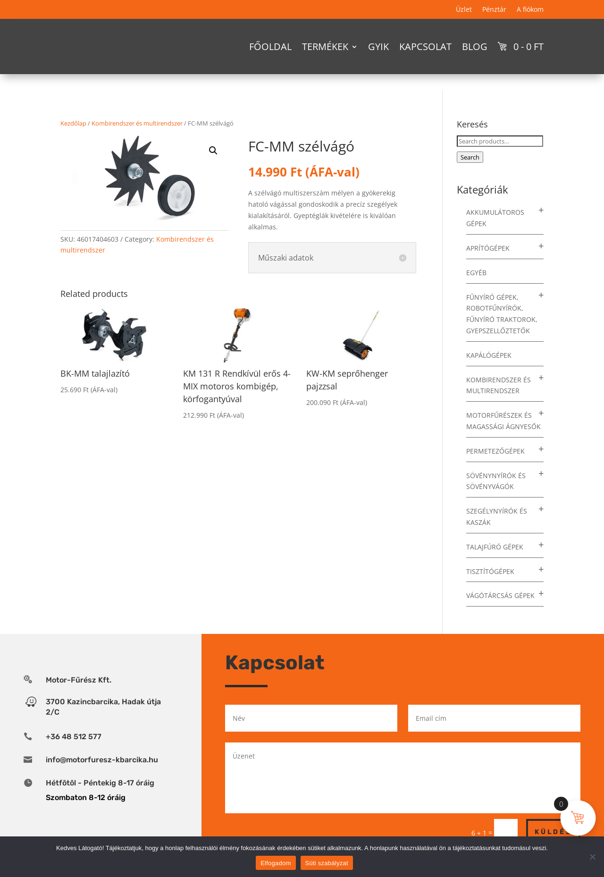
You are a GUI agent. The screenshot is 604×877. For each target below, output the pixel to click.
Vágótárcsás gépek (500, 595)
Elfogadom (275, 863)
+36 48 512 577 (73, 736)
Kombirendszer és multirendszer (137, 123)
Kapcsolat (425, 46)
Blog (474, 46)
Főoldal (270, 46)
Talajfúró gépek (494, 546)
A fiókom (530, 10)
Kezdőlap (73, 123)
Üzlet (464, 10)
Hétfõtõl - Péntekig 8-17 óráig (100, 782)
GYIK (378, 46)
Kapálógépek (489, 355)
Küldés (553, 832)
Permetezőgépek (495, 451)
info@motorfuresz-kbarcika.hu (102, 759)
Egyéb (476, 272)
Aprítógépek (488, 248)
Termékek (325, 46)
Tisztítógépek (490, 571)
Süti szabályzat (326, 863)
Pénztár (494, 10)
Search (470, 157)
